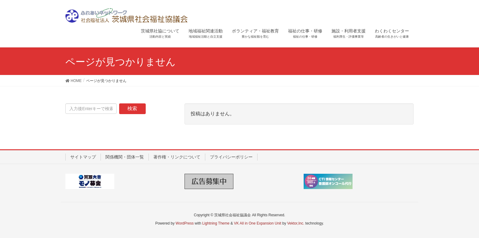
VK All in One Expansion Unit (257, 223)
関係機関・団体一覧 (124, 156)
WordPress (185, 223)
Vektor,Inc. (295, 223)
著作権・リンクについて (176, 156)
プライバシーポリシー (231, 156)
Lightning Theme (215, 223)
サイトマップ (83, 156)
